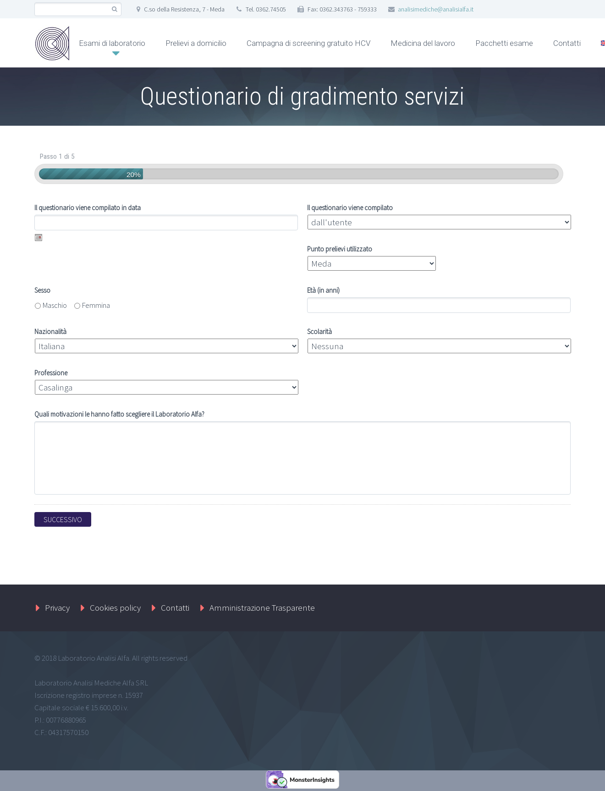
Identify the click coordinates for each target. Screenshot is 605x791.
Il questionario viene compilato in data (87, 208)
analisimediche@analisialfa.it (435, 9)
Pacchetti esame (504, 43)
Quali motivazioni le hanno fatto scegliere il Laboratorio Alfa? (119, 414)
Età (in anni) (323, 291)
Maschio (55, 305)
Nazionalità (50, 332)
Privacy (57, 607)
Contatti (567, 43)
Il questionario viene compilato (350, 208)
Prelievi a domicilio (195, 43)
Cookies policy (115, 607)
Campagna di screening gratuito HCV (308, 43)
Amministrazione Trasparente (262, 607)
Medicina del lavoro (422, 43)
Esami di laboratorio (112, 43)
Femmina (96, 305)
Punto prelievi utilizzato (339, 249)
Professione (50, 373)
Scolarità (319, 332)
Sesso (42, 291)
